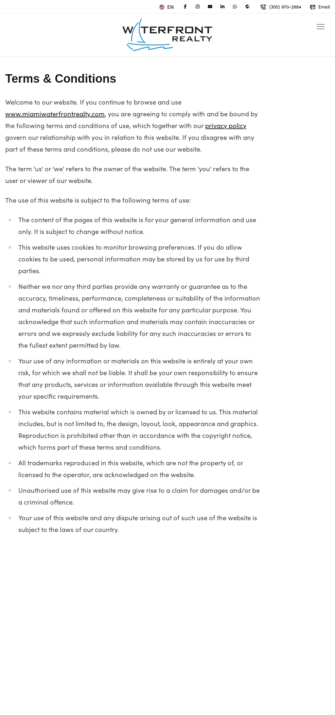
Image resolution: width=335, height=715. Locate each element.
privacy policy (225, 125)
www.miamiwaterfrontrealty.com (55, 113)
